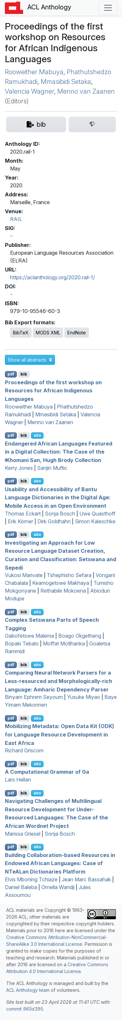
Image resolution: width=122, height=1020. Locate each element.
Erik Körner (20, 521)
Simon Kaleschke (95, 521)
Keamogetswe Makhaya (60, 583)
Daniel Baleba (21, 887)
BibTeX (21, 332)
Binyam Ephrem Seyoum (34, 697)
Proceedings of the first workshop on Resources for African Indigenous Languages (53, 390)
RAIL (16, 219)
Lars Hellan (18, 779)
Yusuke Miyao (83, 697)
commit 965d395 (24, 1009)
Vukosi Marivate (24, 575)
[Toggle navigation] (108, 7)
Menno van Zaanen (86, 91)
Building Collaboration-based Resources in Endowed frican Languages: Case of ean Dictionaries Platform (60, 863)
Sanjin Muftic (52, 468)
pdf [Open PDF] (10, 374)
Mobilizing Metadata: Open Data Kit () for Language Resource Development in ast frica (59, 734)
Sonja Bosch (60, 513)
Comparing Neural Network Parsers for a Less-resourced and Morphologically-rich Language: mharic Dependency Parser (58, 680)
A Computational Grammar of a (47, 772)
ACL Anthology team (27, 990)
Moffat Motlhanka (64, 643)
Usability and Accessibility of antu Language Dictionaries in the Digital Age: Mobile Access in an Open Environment (58, 497)
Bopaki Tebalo (22, 643)
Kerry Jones (19, 468)
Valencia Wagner (29, 91)
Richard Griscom (24, 750)
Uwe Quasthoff (97, 513)
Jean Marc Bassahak (86, 879)
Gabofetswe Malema (29, 635)
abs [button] (37, 435)
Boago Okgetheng (79, 635)
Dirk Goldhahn (54, 521)
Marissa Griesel (22, 833)
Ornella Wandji (58, 887)
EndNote (76, 332)
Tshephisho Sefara (69, 575)
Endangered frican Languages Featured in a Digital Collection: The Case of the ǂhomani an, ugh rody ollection (58, 451)
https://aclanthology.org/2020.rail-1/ (52, 277)
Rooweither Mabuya (34, 72)
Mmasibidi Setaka (66, 82)
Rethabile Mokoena (63, 590)
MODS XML (48, 332)
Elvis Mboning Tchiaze (31, 879)
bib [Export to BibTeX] (23, 374)
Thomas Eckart (23, 513)
